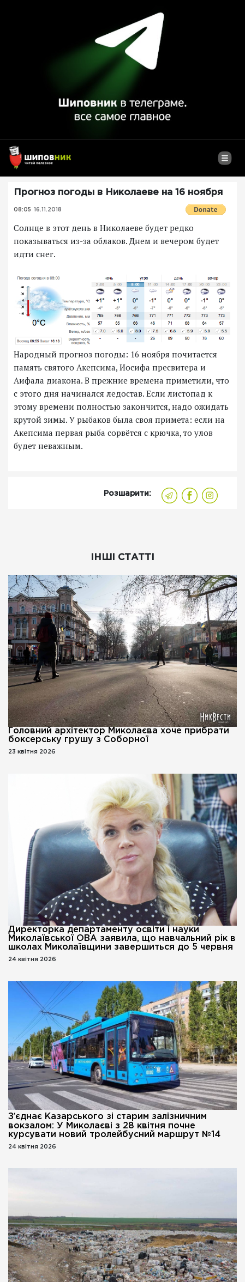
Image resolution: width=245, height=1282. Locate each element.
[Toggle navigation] (224, 162)
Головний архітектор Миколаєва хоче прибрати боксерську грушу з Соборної (118, 735)
